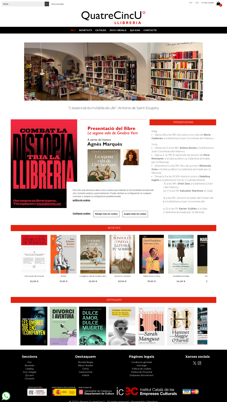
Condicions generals (141, 362)
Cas (197, 3)
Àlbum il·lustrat (85, 365)
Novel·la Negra (85, 362)
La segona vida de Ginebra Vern (93, 276)
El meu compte (208, 3)
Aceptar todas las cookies (135, 214)
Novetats (85, 30)
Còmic (85, 368)
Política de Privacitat (141, 372)
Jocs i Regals (118, 30)
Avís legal (141, 365)
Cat (190, 3)
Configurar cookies (81, 213)
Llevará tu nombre (122, 276)
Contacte (150, 30)
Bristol (63, 276)
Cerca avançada (57, 4)
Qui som (135, 30)
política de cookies (81, 200)
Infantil (85, 375)
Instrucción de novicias (34, 276)
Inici (73, 30)
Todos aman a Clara (151, 276)
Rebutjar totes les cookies (106, 214)
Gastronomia (85, 372)
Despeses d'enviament (142, 375)
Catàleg (100, 30)
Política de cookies (141, 368)
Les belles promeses (181, 276)
